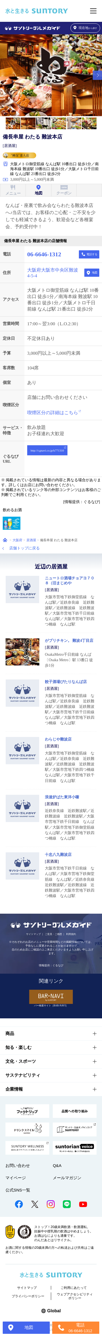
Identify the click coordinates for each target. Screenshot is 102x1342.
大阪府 (17, 540)
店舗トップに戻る (24, 548)
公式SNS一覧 (17, 1190)
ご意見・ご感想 (53, 934)
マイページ (15, 1177)
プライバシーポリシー (28, 1296)
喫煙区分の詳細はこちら (52, 412)
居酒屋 (31, 540)
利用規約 (71, 934)
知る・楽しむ (18, 1047)
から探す (85, 28)
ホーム (5, 540)
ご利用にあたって (74, 1288)
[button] (97, 75)
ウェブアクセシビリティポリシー (75, 1296)
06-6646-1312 (44, 254)
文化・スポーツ (20, 1061)
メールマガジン (67, 1177)
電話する (91, 254)
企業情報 (14, 1089)
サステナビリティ (22, 1075)
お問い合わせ (17, 1165)
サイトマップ (33, 934)
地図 (94, 272)
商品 (9, 1033)
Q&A (57, 1165)
